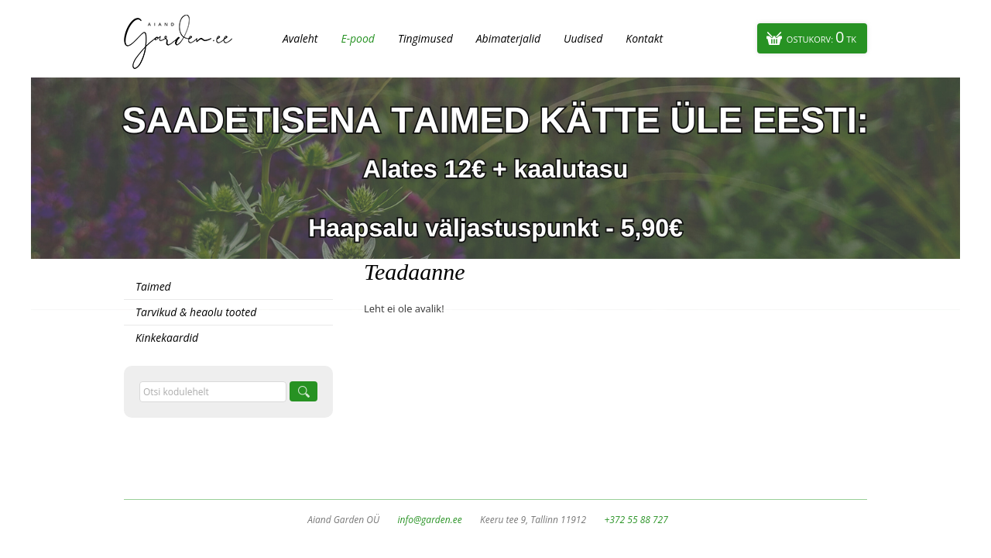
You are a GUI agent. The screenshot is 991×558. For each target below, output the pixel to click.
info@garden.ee (430, 519)
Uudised (583, 38)
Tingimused (425, 38)
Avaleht (300, 38)
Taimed (153, 286)
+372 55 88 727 (635, 519)
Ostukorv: (821, 36)
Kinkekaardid (166, 337)
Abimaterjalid (508, 38)
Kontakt (644, 38)
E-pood (358, 38)
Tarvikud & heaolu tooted (195, 312)
